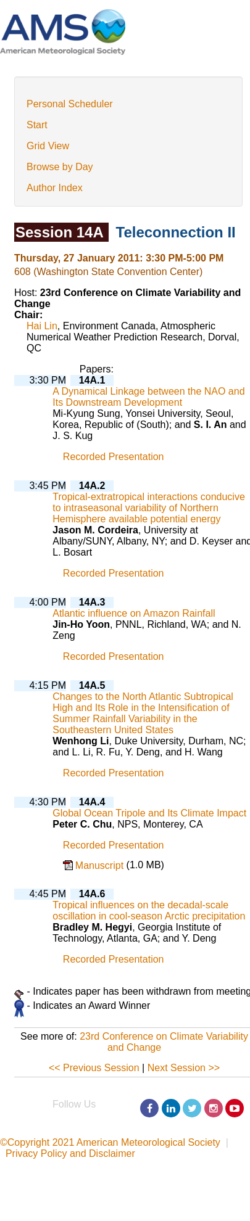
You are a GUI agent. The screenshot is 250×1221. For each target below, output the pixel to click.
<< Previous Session (94, 1068)
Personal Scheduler (70, 104)
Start (37, 125)
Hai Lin (42, 326)
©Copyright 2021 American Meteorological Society (110, 1142)
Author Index (55, 188)
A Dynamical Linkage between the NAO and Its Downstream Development (148, 397)
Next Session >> (184, 1068)
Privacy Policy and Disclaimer (70, 1153)
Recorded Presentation (113, 457)
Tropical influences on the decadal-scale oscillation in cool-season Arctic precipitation (148, 910)
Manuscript (101, 865)
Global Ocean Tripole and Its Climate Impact (149, 813)
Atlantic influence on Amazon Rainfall (133, 613)
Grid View (48, 146)
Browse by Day (60, 167)
